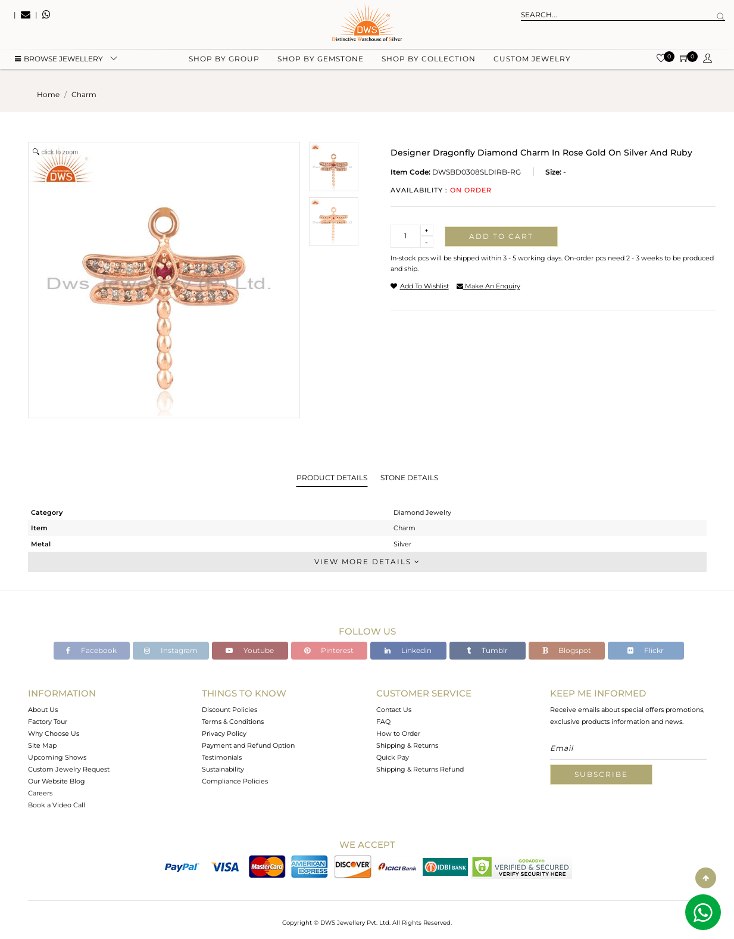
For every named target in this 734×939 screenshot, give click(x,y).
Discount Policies (229, 709)
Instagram (171, 650)
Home (48, 94)
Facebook (91, 650)
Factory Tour (47, 721)
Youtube (250, 650)
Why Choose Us (53, 733)
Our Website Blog (56, 781)
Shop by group (224, 59)
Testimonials (222, 757)
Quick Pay (392, 757)
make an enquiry (488, 286)
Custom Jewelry (532, 59)
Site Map (42, 745)
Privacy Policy (224, 733)
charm (83, 94)
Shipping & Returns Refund (420, 769)
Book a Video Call (56, 805)
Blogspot (566, 650)
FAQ (383, 721)
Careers (40, 793)
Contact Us (393, 709)
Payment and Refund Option (248, 745)
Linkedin (408, 650)
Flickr (645, 650)
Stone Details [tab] (409, 477)
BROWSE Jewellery (59, 59)
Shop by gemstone (320, 59)
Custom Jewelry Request (69, 769)
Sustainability (223, 769)
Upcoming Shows (57, 757)
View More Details (367, 561)
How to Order (398, 733)
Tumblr (487, 650)
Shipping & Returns (407, 745)
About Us (43, 709)
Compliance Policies (235, 781)
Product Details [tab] (331, 477)
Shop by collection (429, 59)
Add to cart (501, 236)
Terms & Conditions (233, 721)
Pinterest (329, 650)
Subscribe (601, 774)
